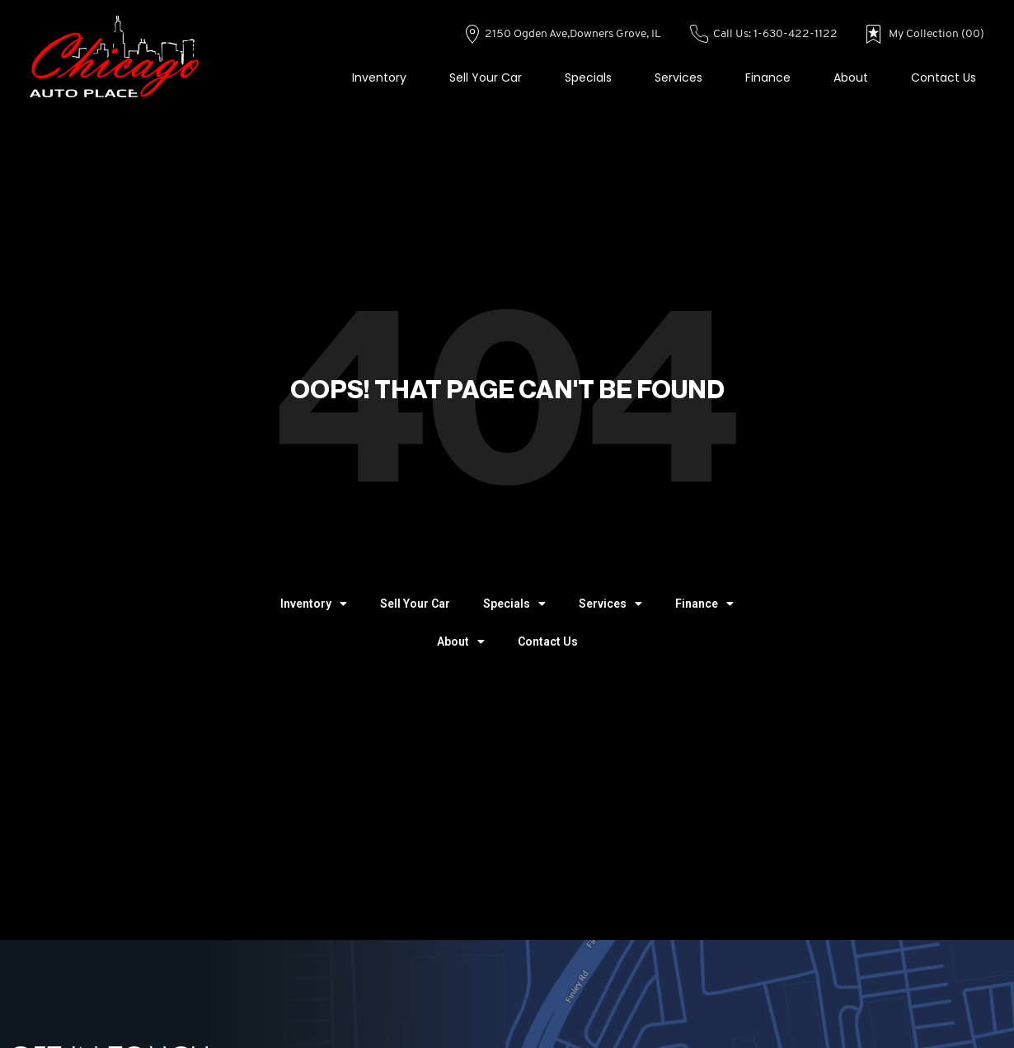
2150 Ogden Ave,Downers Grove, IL (563, 34)
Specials (588, 77)
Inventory (379, 77)
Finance (768, 77)
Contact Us (943, 77)
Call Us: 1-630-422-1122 (764, 34)
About (850, 77)
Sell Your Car (485, 77)
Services (678, 77)
